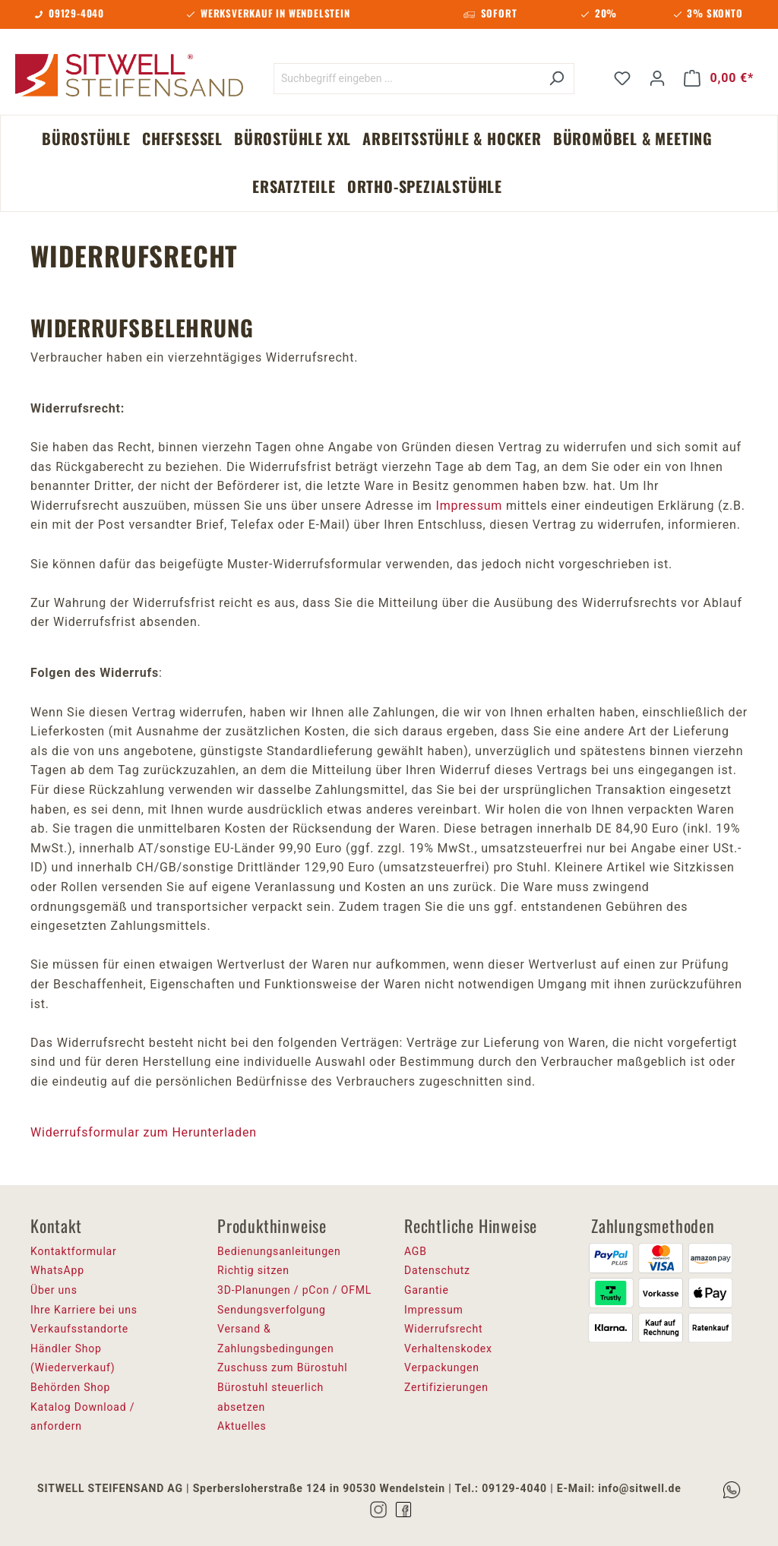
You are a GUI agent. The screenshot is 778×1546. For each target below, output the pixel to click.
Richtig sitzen (253, 1270)
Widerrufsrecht (443, 1329)
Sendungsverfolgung (271, 1310)
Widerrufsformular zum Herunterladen (143, 1132)
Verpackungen (441, 1367)
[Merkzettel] (622, 78)
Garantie (426, 1290)
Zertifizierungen (446, 1387)
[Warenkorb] (719, 78)
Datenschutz (437, 1270)
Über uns (53, 1290)
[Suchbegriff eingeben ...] (406, 78)
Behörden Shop (70, 1387)
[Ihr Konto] (657, 78)
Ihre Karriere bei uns (84, 1310)
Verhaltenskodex (448, 1348)
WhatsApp (57, 1270)
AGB (415, 1251)
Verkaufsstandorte (79, 1329)
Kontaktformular (73, 1251)
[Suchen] (556, 78)
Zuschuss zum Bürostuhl (282, 1367)
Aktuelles (242, 1426)
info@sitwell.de (639, 1488)
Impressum (468, 505)
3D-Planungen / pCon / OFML (294, 1290)
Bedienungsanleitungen (279, 1251)
